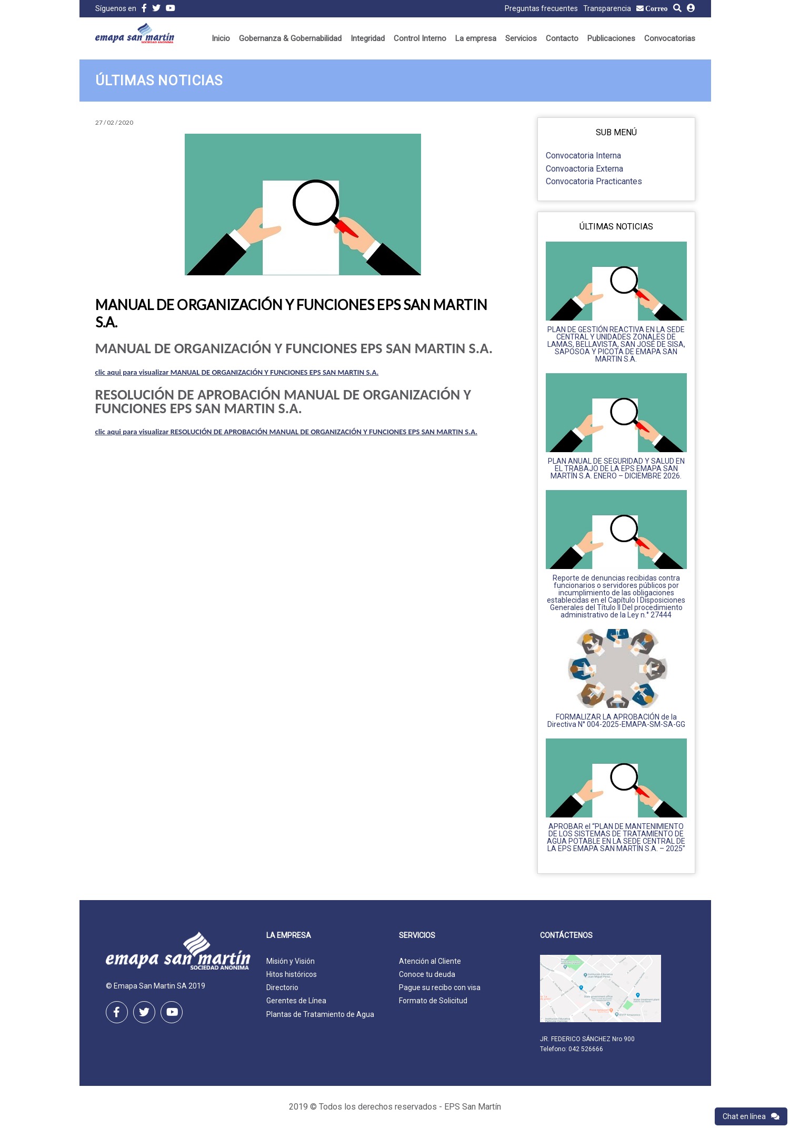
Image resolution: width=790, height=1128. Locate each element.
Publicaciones (611, 38)
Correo (656, 8)
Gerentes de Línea (296, 1000)
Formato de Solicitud (433, 1000)
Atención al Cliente (430, 961)
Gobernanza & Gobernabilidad (290, 38)
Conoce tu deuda (427, 974)
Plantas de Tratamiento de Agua (320, 1014)
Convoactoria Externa (584, 169)
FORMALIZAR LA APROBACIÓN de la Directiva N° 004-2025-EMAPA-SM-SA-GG (616, 720)
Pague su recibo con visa (440, 987)
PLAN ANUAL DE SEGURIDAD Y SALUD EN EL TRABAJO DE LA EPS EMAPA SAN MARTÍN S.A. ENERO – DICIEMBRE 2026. (616, 468)
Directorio (282, 987)
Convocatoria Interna (583, 156)
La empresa (475, 38)
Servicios (521, 38)
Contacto (562, 38)
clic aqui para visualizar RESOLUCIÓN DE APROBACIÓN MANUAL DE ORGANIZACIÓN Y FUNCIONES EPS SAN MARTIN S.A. (286, 431)
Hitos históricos (291, 974)
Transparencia (607, 8)
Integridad (368, 38)
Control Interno (420, 38)
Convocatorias (669, 38)
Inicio (221, 38)
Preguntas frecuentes (541, 8)
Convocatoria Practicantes (594, 181)
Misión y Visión (290, 961)
